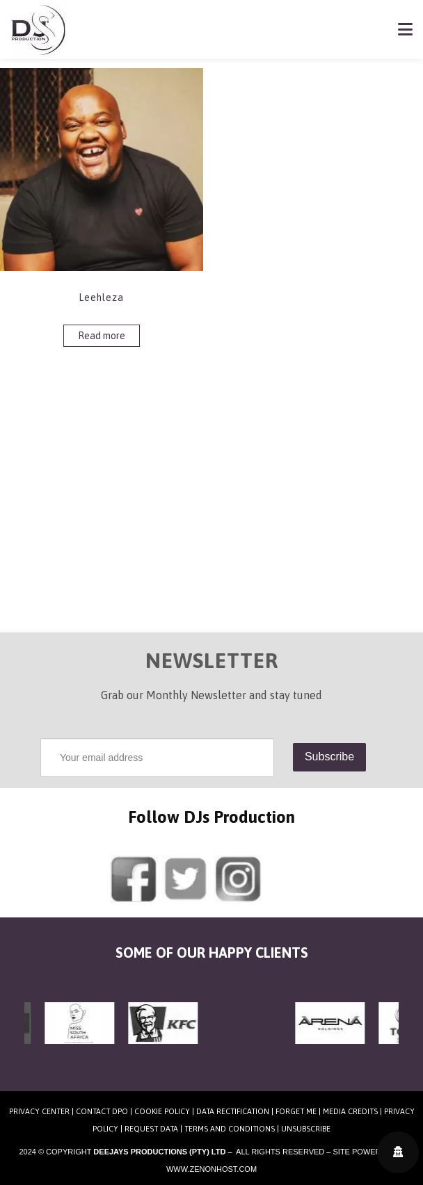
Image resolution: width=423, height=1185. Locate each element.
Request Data (151, 1129)
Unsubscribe (305, 1129)
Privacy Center (39, 1111)
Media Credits (350, 1111)
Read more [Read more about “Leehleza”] (101, 335)
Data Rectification (232, 1111)
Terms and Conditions (229, 1129)
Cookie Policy (162, 1111)
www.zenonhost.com (211, 1169)
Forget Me (296, 1111)
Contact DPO (102, 1111)
